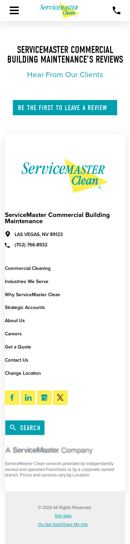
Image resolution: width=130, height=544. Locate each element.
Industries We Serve (27, 281)
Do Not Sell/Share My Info (63, 525)
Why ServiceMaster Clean (32, 295)
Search (25, 428)
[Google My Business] (44, 397)
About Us (15, 321)
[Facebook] (12, 397)
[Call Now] (117, 11)
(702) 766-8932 (26, 244)
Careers (13, 334)
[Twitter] (60, 397)
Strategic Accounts (25, 307)
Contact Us (16, 360)
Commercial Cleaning (28, 268)
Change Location (23, 373)
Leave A (65, 108)
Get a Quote (18, 347)
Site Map (63, 516)
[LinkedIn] (28, 397)
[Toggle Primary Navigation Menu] (14, 10)
